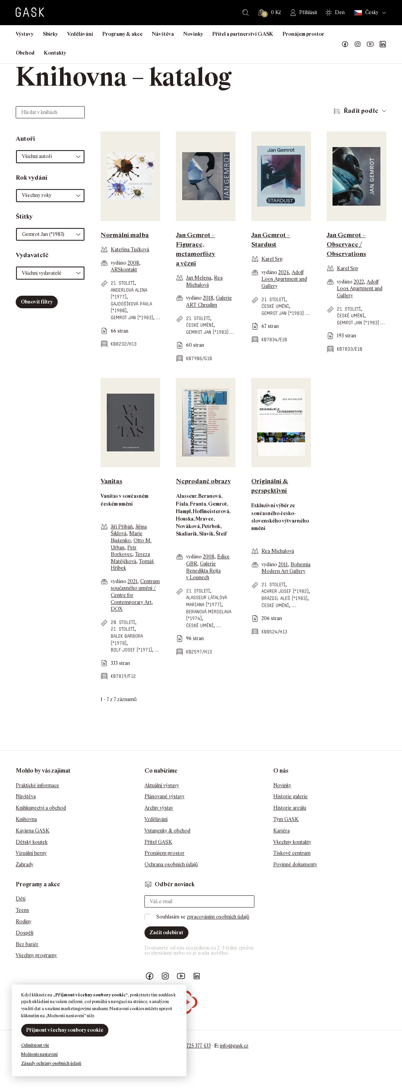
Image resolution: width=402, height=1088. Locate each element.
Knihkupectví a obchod (41, 808)
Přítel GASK (158, 842)
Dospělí (24, 933)
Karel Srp (272, 259)
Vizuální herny (31, 853)
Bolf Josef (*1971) (131, 649)
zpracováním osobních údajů (218, 917)
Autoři (25, 138)
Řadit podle (361, 110)
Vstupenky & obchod (167, 831)
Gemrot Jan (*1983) (132, 317)
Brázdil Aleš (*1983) (284, 598)
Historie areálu (289, 808)
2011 (283, 564)
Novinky (193, 34)
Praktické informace (37, 785)
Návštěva (163, 34)
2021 (132, 581)
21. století (123, 282)
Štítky (24, 216)
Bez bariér (27, 944)
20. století (123, 622)
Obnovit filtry (37, 302)
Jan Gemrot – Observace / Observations (346, 244)
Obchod (25, 53)
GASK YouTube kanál (370, 44)
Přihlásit (308, 12)
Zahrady (24, 864)
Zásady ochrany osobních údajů (51, 1063)
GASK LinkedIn (382, 44)
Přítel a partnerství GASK (242, 34)
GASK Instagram (357, 44)
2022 (359, 282)
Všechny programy (36, 955)
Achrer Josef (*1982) (285, 591)
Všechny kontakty (292, 842)
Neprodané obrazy (203, 481)
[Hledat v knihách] (50, 112)
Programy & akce (122, 34)
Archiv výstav (158, 808)
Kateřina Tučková (130, 249)
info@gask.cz (234, 1046)
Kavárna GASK (32, 831)
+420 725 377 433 (192, 1046)
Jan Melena (198, 278)
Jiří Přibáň (122, 527)
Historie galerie (290, 796)
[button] (50, 157)
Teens (22, 910)
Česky (366, 13)
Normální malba (124, 235)
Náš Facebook (345, 44)
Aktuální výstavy (161, 785)
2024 (283, 272)
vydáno (119, 263)
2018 (208, 298)
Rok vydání (32, 177)
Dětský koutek (32, 842)
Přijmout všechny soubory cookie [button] (64, 1030)
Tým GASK (286, 819)
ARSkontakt (124, 269)
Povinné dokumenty (295, 864)
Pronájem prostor (303, 34)
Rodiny (23, 921)
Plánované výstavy (164, 796)
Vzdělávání (80, 34)
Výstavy (24, 34)
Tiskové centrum (292, 853)
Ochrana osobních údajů (171, 864)
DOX (116, 609)
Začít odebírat (166, 932)
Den (340, 12)
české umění (200, 325)
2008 (133, 263)
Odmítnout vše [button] (35, 1045)
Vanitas (111, 481)
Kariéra (281, 831)
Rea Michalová (277, 551)
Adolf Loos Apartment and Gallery (284, 279)
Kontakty (55, 53)
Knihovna (26, 819)
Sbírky (50, 34)
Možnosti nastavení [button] (39, 1054)
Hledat (245, 12)
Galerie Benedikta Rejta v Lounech (203, 570)
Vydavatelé (32, 255)
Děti (21, 899)
